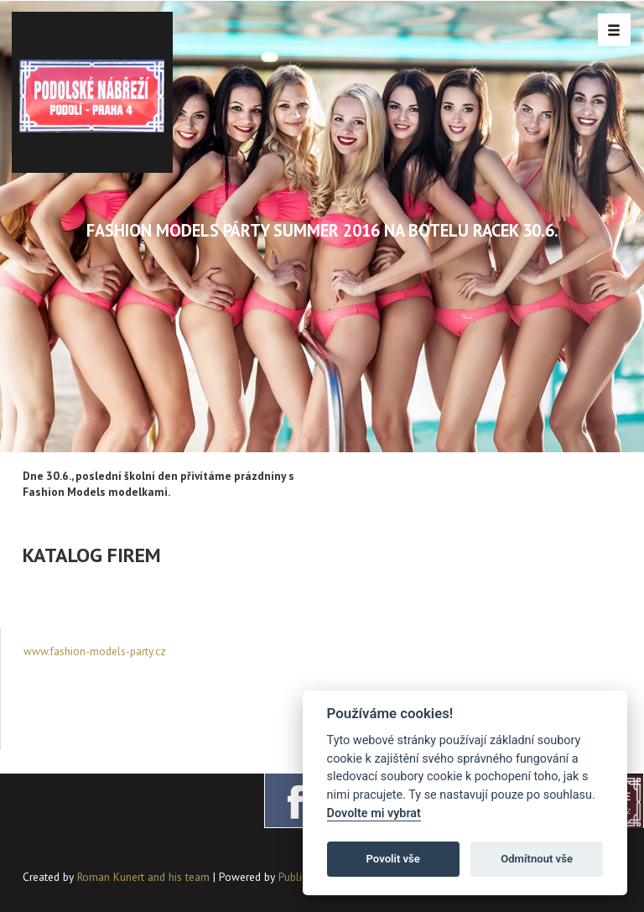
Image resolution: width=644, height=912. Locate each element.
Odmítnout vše (537, 858)
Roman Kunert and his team (145, 876)
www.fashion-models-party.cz (94, 651)
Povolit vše (393, 858)
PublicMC (299, 876)
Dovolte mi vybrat (374, 813)
